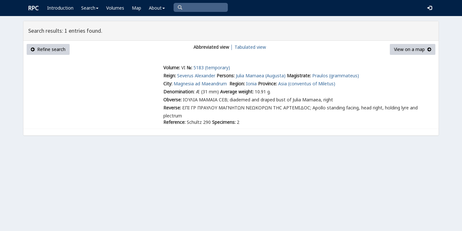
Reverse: (172, 108)
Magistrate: (299, 76)
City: (167, 84)
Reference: (174, 122)
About (157, 8)
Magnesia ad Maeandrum (201, 84)
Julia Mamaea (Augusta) (261, 76)
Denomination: (178, 92)
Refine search (48, 49)
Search (89, 8)
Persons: (226, 76)
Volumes (115, 8)
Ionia (251, 84)
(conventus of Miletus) (311, 84)
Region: (237, 84)
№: (189, 67)
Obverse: (172, 100)
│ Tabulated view (247, 47)
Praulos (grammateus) (335, 76)
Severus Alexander (196, 76)
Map (136, 8)
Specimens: (223, 122)
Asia (282, 84)
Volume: (171, 67)
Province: (267, 84)
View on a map (412, 49)
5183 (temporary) (211, 67)
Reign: (169, 76)
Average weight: (236, 92)
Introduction (60, 8)
